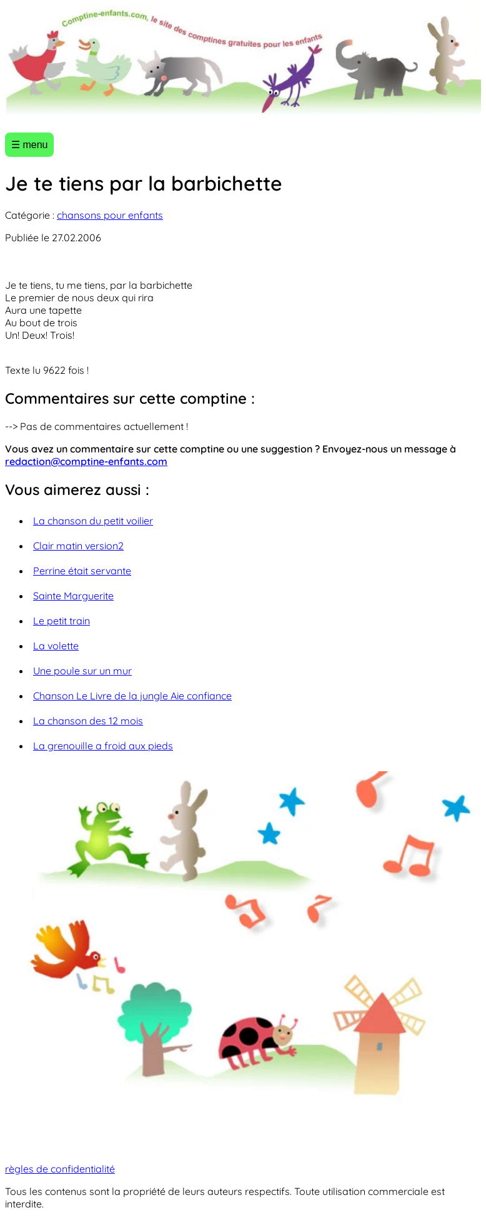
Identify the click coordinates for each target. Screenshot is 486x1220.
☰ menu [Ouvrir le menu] (29, 144)
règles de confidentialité (60, 1168)
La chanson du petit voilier (93, 520)
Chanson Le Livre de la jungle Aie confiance (132, 695)
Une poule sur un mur (82, 670)
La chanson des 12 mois (88, 720)
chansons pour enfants (110, 215)
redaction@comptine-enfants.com (86, 461)
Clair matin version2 (78, 545)
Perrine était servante (82, 570)
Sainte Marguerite (73, 595)
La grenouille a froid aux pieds (103, 745)
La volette (56, 645)
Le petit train (61, 620)
